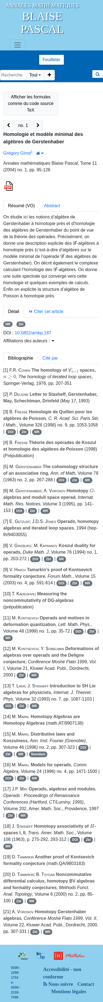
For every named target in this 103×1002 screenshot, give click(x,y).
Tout (33, 75)
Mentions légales (68, 991)
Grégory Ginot (17, 153)
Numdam (38, 754)
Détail (13, 311)
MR (8, 324)
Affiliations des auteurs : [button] (28, 340)
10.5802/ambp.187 (33, 333)
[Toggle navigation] (17, 44)
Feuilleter (51, 59)
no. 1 (23, 125)
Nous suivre (58, 984)
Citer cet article (45, 311)
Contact (86, 984)
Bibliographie (20, 358)
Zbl (20, 324)
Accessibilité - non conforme (62, 973)
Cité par (50, 358)
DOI (10, 432)
